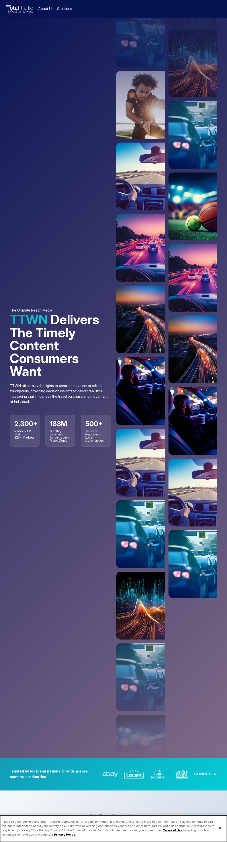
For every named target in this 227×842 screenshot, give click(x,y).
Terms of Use (172, 834)
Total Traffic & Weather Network (19, 9)
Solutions (64, 8)
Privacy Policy (64, 838)
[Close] (220, 832)
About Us (45, 8)
